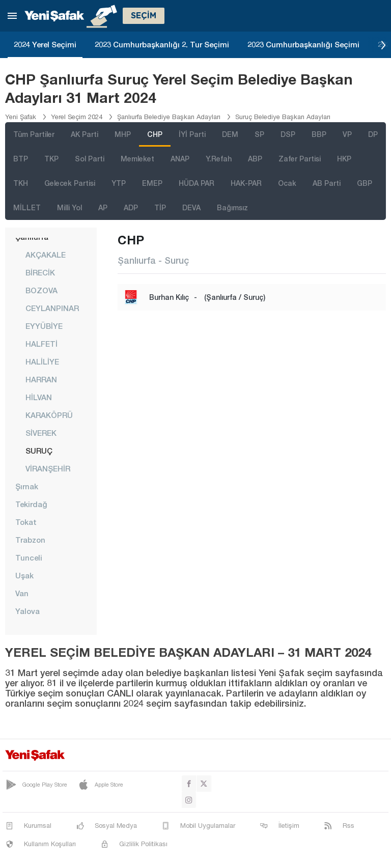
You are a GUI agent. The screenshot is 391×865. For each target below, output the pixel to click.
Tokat (26, 521)
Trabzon (30, 539)
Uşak (24, 575)
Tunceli (28, 557)
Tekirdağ (31, 504)
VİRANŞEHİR (47, 468)
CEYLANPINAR (52, 308)
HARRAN (41, 379)
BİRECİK (40, 272)
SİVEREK (41, 432)
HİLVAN (38, 397)
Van (22, 593)
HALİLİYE (42, 361)
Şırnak (26, 486)
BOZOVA (41, 290)
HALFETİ (41, 343)
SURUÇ (38, 450)
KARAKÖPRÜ (49, 415)
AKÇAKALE (45, 254)
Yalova (27, 611)
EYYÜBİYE (44, 325)
